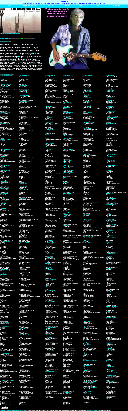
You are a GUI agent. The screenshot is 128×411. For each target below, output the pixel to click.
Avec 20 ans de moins (24, 250)
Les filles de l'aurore (111, 388)
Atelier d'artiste (23, 247)
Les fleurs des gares (68, 317)
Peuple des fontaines (50, 229)
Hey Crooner (48, 331)
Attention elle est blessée (89, 158)
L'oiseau (2, 228)
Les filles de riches (87, 323)
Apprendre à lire (67, 230)
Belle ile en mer (67, 393)
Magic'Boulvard (49, 248)
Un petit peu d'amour (6, 66)
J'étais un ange (86, 181)
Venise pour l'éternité (68, 91)
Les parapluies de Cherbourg (90, 239)
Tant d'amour (66, 375)
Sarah (107, 301)
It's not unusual (110, 363)
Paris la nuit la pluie (24, 309)
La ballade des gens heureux (52, 296)
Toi (36, 44)
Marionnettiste (109, 145)
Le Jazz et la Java (23, 79)
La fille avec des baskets (89, 183)
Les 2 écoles (86, 301)
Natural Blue (86, 343)
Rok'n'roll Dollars (110, 392)
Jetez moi (21, 134)
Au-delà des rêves (49, 294)
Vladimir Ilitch (86, 317)
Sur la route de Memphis (51, 86)
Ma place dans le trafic (50, 226)
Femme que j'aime (67, 173)
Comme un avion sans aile (6, 240)
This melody (66, 377)
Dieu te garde (22, 113)
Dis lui (84, 331)
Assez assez (66, 232)
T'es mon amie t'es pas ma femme (91, 312)
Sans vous (2, 402)
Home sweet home (87, 175)
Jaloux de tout (66, 279)
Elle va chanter (4, 92)
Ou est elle (65, 349)
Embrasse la (109, 135)
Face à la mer (3, 220)
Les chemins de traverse (51, 220)
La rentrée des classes (25, 279)
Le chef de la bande (50, 264)
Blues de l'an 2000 (110, 126)
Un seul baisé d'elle (24, 240)
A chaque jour (66, 226)
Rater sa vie (15, 44)
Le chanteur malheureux (6, 364)
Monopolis (85, 145)
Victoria (85, 316)
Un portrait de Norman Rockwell (53, 97)
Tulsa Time (22, 329)
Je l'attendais (86, 178)
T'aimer (2, 379)
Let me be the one (110, 349)
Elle (1, 90)
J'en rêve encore (49, 284)
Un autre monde (110, 328)
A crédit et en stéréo (24, 336)
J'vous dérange (23, 381)
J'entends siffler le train (112, 203)
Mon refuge (66, 336)
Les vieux (65, 145)
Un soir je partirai (4, 406)
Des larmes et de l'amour (51, 243)
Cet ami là (21, 257)
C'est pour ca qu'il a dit (25, 108)
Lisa (46, 224)
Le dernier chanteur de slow (26, 282)
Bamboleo (47, 336)
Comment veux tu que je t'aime (90, 398)
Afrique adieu (86, 268)
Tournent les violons (68, 134)
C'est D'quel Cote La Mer (25, 255)
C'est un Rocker (23, 348)
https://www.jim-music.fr (104, 410)
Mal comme (3, 313)
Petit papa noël (109, 359)
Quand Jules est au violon (51, 321)
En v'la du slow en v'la (88, 223)
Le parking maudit (23, 397)
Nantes (2, 162)
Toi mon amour (86, 118)
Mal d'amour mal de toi (6, 377)
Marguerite (108, 207)
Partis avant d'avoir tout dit (113, 148)
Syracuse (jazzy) (49, 347)
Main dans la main (4, 312)
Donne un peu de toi (88, 332)
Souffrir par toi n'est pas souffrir (71, 370)
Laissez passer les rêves (89, 137)
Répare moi (3, 291)
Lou (1, 311)
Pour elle (108, 208)
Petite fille (2, 289)
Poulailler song (4, 134)
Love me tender (49, 128)
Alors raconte (48, 302)
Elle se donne (22, 118)
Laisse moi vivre (49, 392)
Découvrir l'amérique (111, 128)
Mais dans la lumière (88, 336)
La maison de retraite (88, 229)
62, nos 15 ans (86, 156)
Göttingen (2, 158)
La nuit (2, 83)
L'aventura (47, 138)
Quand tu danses (67, 130)
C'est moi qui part (4, 331)
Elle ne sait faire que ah (112, 134)
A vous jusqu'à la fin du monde (70, 237)
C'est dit (2, 215)
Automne (65, 234)
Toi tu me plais (66, 379)
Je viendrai (3, 339)
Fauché (21, 363)
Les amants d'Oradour (24, 286)
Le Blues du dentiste (50, 344)
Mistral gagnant (110, 188)
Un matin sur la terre (50, 239)
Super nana (86, 234)
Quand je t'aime (23, 311)
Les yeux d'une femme (25, 220)
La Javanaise (109, 266)
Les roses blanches (5, 182)
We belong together (111, 220)
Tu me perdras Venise (27, 44)
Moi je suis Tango (49, 333)
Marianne (85, 199)
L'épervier (65, 95)
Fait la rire (47, 383)
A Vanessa (2, 328)
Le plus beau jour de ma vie (7, 225)
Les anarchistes (87, 84)
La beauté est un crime (111, 322)
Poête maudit (86, 402)
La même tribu (22, 388)
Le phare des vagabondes (69, 311)
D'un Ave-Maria (86, 399)
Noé (64, 340)
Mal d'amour (3, 376)
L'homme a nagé (67, 322)
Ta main (21, 317)
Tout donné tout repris (88, 340)
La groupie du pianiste (88, 135)
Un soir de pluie (4, 189)
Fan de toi (85, 172)
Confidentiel (66, 119)
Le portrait (2, 226)
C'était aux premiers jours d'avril (8, 89)
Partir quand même (50, 261)
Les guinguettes (4, 100)
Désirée (47, 306)
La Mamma (3, 252)
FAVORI (67, 6)
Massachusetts (109, 342)
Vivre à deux (22, 180)
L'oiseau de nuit (87, 259)
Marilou (21, 223)
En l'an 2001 (109, 138)
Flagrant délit (48, 356)
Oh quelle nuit (109, 246)
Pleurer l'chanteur (87, 203)
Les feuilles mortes (67, 186)
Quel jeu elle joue (67, 360)
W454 (84, 320)
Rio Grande (48, 81)
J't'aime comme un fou (111, 226)
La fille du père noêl (68, 153)
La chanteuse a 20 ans (111, 277)
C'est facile (22, 345)
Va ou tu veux (22, 177)
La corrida (47, 209)
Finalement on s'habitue (25, 124)
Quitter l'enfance (67, 364)
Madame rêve (3, 117)
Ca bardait (21, 332)
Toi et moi (2, 266)
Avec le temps (86, 79)
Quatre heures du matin (89, 207)
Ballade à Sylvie (87, 76)
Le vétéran (85, 307)
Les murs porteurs (49, 167)
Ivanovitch (65, 275)
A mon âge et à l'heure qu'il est (70, 228)
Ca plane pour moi (110, 161)
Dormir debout (48, 198)
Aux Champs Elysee (68, 198)
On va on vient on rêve (68, 348)
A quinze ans (3, 381)
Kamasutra (85, 251)
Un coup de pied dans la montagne (91, 210)
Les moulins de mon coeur (89, 237)
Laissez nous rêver (49, 360)
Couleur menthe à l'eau (7, 68)
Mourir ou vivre (67, 83)
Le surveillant (86, 305)
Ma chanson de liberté (68, 79)
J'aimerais (21, 129)
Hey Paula (108, 99)
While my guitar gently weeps (113, 338)
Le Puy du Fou (23, 285)
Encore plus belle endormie (7, 386)
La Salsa (2, 172)
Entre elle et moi (4, 388)
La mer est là (3, 96)
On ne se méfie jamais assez (70, 345)
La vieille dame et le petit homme (8, 395)
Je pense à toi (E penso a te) (7, 283)
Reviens (21, 166)
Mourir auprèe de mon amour (26, 199)
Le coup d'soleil (110, 205)
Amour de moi (22, 246)
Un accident (35, 47)
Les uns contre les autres (89, 142)
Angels (107, 223)
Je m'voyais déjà (4, 248)
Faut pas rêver (109, 91)
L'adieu (21, 273)
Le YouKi (108, 213)
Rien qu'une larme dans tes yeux (91, 339)
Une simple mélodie (88, 264)
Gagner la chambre (67, 270)
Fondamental (3, 221)
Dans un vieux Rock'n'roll (112, 382)
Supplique (47, 275)
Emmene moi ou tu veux (25, 360)
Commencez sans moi (50, 355)
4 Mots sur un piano (68, 118)
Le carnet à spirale (110, 387)
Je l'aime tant (48, 387)
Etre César (21, 263)
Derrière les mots (67, 397)
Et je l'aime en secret (5, 374)
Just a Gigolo (86, 102)
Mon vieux (21, 154)
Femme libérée (23, 91)
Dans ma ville (48, 381)
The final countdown (50, 148)
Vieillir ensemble (23, 178)
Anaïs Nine (108, 172)
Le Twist (21, 401)
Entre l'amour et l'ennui (25, 119)
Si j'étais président (49, 299)
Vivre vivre (47, 252)
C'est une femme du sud (6, 279)
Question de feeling (111, 209)
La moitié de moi (23, 275)
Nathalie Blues (23, 86)
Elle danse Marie (49, 256)
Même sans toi (109, 397)
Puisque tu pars (67, 129)
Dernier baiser (66, 396)
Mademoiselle (66, 327)
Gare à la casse (67, 272)
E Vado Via (22, 266)
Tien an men (3, 235)
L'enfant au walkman (68, 309)
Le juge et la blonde (68, 307)
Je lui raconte (86, 371)
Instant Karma (34, 50)
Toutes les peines (110, 88)
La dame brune (4, 159)
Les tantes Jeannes (50, 317)
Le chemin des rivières (68, 302)
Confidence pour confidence (70, 176)
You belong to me (67, 189)
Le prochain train (67, 312)
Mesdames (22, 149)
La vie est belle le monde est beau (53, 393)
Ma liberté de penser (50, 170)
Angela (64, 229)
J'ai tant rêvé (48, 339)
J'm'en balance (48, 388)
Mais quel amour (4, 347)
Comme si (2, 204)
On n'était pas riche (24, 307)
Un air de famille (110, 89)
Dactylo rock (22, 356)
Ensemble (2, 140)
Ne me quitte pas (67, 146)
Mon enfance (22, 151)
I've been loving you (50, 205)
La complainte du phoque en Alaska (28, 383)
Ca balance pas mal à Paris (89, 130)
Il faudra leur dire (49, 204)
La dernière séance (24, 385)
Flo (107, 139)
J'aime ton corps (67, 278)
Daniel (84, 170)
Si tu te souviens (4, 108)
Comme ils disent (4, 243)
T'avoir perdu (22, 236)
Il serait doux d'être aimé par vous (53, 358)
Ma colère (21, 59)
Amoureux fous (49, 352)
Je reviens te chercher (50, 309)
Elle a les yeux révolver (89, 115)
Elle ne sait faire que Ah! (7, 62)
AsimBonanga (66, 215)
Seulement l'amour (24, 327)
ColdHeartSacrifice (49, 119)
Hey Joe (65, 183)
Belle (1, 299)
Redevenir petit (87, 325)
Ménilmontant (109, 80)
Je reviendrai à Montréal (112, 225)
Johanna (2, 284)
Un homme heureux (111, 393)
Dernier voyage (87, 121)
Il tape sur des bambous (112, 121)
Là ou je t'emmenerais (50, 165)
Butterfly (21, 191)
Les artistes (22, 289)
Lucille (84, 231)
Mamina (85, 392)
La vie (84, 187)
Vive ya (2, 197)
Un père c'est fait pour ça (8, 49)
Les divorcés (86, 194)
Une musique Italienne (24, 322)
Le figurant (85, 299)
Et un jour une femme (50, 160)
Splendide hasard (87, 150)
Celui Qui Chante (87, 132)
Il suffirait (108, 293)
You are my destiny (111, 96)
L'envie (64, 223)
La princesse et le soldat (51, 391)
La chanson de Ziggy (88, 134)
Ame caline (3, 55)
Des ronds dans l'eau (50, 258)
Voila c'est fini (109, 329)
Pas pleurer (66, 85)
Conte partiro (3, 144)
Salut (64, 204)
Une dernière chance (5, 236)
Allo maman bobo (4, 124)
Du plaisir (21, 326)
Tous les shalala (4, 370)
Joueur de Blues (87, 225)
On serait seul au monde (69, 347)
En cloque (108, 175)
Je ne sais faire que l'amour (26, 377)
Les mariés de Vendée (24, 295)
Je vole (84, 288)
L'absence (21, 270)
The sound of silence (111, 307)
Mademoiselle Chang (88, 143)
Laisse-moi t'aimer (87, 334)
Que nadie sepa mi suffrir (51, 175)
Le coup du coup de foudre (26, 393)
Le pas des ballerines (50, 216)
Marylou (21, 193)
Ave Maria (2, 242)
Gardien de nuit (49, 202)
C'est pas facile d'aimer (25, 107)
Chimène (108, 194)
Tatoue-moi (85, 355)
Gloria (84, 246)
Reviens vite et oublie (50, 266)
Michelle (47, 298)
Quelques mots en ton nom (70, 361)
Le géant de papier (67, 171)
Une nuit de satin (87, 310)
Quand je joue (66, 358)
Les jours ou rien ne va (6, 307)
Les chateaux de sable (24, 89)
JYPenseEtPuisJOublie (6, 363)
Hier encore (3, 247)
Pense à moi (48, 142)
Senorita (2, 318)
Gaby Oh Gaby (4, 113)
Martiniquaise (109, 313)
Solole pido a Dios (49, 177)
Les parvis (3, 56)
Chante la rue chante (88, 397)
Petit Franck (48, 250)
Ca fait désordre (23, 342)
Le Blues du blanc (23, 390)
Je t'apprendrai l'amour (6, 337)
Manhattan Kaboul (110, 186)
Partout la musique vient (69, 353)
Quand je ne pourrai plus (6, 401)
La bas (64, 124)
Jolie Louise (22, 185)
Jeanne (65, 398)
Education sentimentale (89, 123)
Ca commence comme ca (51, 353)
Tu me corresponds (50, 236)
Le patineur (66, 310)
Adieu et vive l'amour (50, 375)
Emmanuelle (109, 137)
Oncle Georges (23, 306)
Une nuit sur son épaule (112, 377)
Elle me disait (22, 116)
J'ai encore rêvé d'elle (68, 103)
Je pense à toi (86, 180)
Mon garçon (22, 301)
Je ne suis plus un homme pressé (91, 283)
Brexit (40, 63)
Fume (20, 364)
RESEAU (50, 6)
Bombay (85, 159)
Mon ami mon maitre (111, 286)
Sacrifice (47, 121)
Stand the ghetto (4, 180)
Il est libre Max (48, 372)
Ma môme (65, 169)
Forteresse (85, 216)
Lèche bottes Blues (24, 391)
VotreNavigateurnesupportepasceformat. (20, 35)
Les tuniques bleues (24, 398)
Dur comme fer (48, 199)
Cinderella (21, 208)
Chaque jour (86, 215)
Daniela (21, 358)
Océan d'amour (4, 315)
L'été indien (66, 203)
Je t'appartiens (48, 310)
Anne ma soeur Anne (88, 100)
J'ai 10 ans (2, 130)
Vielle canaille (48, 99)
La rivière (85, 294)
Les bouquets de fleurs (25, 290)
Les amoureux (66, 313)
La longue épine (67, 296)
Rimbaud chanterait (88, 208)
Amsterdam (66, 139)
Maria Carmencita (87, 144)
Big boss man (22, 340)
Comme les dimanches (25, 209)
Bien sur (21, 103)
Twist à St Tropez (23, 239)
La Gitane (21, 274)
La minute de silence (88, 138)
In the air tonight (110, 110)
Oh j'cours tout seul (111, 391)
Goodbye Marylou (87, 247)
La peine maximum (5, 76)
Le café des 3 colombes (112, 79)
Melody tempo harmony (6, 175)
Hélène (64, 273)
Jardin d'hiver (48, 340)
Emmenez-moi (3, 245)
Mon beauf (108, 189)
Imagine (65, 208)
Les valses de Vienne (50, 247)
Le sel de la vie (48, 246)
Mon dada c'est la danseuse (113, 288)
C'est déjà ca (3, 127)
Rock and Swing (23, 187)
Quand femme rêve (67, 359)
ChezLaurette (36, 60)
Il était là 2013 (86, 278)
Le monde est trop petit (25, 396)
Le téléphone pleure (5, 368)
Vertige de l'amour (4, 119)
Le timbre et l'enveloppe (12, 58)
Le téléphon (86, 379)
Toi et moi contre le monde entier (8, 371)
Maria (107, 380)
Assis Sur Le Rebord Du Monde (53, 188)
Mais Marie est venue (5, 345)
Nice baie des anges (24, 226)
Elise (107, 155)
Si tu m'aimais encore (24, 171)
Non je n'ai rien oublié (5, 257)
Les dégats (65, 316)
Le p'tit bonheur (49, 151)
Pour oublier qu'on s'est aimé (90, 380)
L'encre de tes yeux (50, 215)
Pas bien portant (49, 268)
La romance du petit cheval (70, 300)
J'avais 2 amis (22, 214)
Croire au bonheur (23, 111)
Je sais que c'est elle (68, 280)
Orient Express (48, 361)
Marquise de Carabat (68, 329)
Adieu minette (109, 171)
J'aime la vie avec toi (5, 282)
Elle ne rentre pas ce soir (25, 359)
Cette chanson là (5, 53)
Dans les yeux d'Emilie (68, 199)
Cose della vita (48, 144)
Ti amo (107, 368)
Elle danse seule (49, 280)
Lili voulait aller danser (29, 55)
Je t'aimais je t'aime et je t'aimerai (53, 208)
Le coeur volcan (67, 306)
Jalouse (2, 334)
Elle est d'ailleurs (110, 133)
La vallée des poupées (88, 295)
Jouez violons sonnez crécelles (71, 288)
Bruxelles (85, 160)
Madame (2, 343)
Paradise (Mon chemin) (88, 382)
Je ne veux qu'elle (87, 116)
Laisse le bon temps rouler (26, 387)
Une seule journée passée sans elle (92, 235)
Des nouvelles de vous (111, 129)
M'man (21, 403)
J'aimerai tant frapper (24, 213)
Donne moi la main (110, 130)
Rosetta (2, 294)
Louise (23, 58)
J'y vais (47, 162)
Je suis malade (109, 272)
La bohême (3, 251)
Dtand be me (109, 337)
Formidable (3, 246)
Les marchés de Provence (51, 316)
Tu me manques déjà (34, 66)
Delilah (107, 361)
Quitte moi (108, 151)
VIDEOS (99, 6)
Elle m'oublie (66, 219)
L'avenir (14, 53)
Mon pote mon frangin (24, 153)
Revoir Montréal (23, 316)
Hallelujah (65, 181)
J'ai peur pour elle (49, 359)
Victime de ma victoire (88, 356)
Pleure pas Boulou (110, 149)
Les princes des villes (88, 140)
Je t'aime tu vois (23, 133)
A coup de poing (23, 102)
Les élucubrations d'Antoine (7, 148)
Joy (46, 245)
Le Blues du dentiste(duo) (51, 343)
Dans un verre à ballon (111, 215)
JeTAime (85, 250)
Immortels (2, 115)
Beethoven (85, 269)
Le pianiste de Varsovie (51, 312)
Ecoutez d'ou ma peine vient (7, 128)
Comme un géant (4, 122)
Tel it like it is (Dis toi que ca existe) (54, 88)
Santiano (65, 96)
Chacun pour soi (23, 349)
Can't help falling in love (51, 124)
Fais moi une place (67, 264)
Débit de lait (3, 273)
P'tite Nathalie (48, 365)
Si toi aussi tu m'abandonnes (52, 83)
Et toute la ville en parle (25, 264)
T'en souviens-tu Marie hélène (26, 173)
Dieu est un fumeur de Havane (113, 262)
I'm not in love (3, 80)
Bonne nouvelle (49, 189)
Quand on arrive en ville (25, 99)
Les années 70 (22, 288)
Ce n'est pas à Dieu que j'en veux (27, 106)
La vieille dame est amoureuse (26, 62)
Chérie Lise (86, 166)
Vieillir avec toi (48, 182)
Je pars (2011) (86, 368)
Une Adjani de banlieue (89, 326)
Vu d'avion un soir (87, 212)
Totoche (21, 176)
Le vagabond (3, 369)
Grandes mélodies (4, 280)
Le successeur (86, 304)
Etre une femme (87, 277)
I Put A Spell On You (68, 166)
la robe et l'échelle (49, 212)
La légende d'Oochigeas (112, 232)
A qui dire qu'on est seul (89, 396)
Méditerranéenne (67, 81)
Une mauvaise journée (68, 188)
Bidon (1, 126)
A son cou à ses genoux (69, 231)
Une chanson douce (50, 348)
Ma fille (107, 300)
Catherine (21, 105)
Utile (64, 385)
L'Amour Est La (87, 139)
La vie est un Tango (68, 301)
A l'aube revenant (49, 186)
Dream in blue (48, 255)
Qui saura (85, 338)
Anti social (108, 365)
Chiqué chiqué (4, 300)
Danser (64, 248)
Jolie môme (86, 81)
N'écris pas (65, 337)
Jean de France (23, 269)
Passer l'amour (86, 311)
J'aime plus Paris (110, 354)
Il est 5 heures (66, 151)
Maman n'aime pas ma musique (27, 221)
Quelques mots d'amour (89, 148)
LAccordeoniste (49, 111)
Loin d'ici (85, 197)
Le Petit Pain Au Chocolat (69, 200)
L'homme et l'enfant (24, 333)
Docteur (65, 255)
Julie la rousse (109, 197)
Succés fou (3, 320)
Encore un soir (66, 121)
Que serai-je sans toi (68, 148)
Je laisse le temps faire (50, 161)
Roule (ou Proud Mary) (25, 232)
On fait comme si (4, 229)
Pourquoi (21, 160)
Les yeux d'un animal (88, 306)
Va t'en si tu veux (67, 387)
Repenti (108, 169)
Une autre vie (3, 111)
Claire (46, 380)
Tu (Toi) (108, 369)
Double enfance (67, 257)
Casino (84, 270)
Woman (65, 210)
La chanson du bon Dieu (112, 140)
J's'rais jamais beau (5, 340)
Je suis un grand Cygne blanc (70, 283)
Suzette (21, 188)
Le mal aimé (3, 366)
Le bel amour (3, 99)
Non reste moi (3, 288)
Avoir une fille (109, 240)
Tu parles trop (48, 92)
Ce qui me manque (24, 253)
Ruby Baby (22, 234)
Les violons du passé (24, 300)
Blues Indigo (66, 240)
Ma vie (1, 103)
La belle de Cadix (87, 107)
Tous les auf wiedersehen (112, 289)
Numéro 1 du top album (25, 305)
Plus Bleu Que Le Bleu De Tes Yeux (28, 158)
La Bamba (85, 96)
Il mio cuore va (109, 255)
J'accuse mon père (87, 354)
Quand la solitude (23, 312)
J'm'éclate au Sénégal (50, 107)
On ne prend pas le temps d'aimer (114, 146)
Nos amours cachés (24, 302)
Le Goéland (48, 396)
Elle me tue (3, 332)
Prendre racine (4, 232)
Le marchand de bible (24, 395)
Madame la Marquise (111, 164)
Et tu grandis (3, 333)
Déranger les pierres (68, 250)
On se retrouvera (49, 241)
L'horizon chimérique (68, 323)
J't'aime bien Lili (110, 112)
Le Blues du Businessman (6, 355)
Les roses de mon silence (51, 326)
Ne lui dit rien (22, 224)
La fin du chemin (87, 185)
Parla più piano (109, 229)
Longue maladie (87, 198)
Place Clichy (66, 356)
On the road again (4, 177)
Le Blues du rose (110, 356)
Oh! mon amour (4, 316)
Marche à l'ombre (110, 187)
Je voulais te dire (87, 224)
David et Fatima (110, 166)
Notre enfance (22, 304)
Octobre (47, 228)
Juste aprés (66, 123)
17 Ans (2, 358)
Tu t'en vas (3, 110)
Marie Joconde (4, 102)
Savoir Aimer (48, 176)
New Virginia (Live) (67, 338)
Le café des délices (111, 78)
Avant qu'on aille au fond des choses (72, 235)
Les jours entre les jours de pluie (71, 318)
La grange (108, 399)
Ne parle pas (22, 155)
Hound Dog (48, 126)
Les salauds (86, 196)
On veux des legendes (24, 406)
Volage (46, 100)
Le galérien (48, 150)
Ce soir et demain (4, 210)
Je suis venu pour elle (68, 399)
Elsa (38, 62)
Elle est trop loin (23, 192)
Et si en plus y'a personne (6, 129)
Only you (108, 95)
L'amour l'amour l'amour (89, 349)
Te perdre (47, 89)
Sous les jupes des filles (6, 135)
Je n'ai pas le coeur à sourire (26, 130)
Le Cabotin (3, 253)
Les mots (85, 361)
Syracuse (47, 345)
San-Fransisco (86, 127)
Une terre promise (49, 95)
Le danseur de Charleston (112, 116)
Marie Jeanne (86, 309)
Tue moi (47, 181)
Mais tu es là (109, 144)
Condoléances (48, 159)
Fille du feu (65, 267)
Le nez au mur (22, 144)
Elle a (20, 115)
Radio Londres (4, 155)
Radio (84, 262)
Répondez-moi (48, 231)
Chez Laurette (86, 167)
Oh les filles (3, 150)
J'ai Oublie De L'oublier (25, 375)
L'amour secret (23, 277)
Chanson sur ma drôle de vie (113, 376)
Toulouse (21, 81)
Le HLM (108, 182)
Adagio (2, 138)
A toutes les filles (23, 248)
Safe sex (2, 234)
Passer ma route (87, 126)
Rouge (64, 132)
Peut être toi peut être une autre (27, 310)
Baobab (21, 251)
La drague (47, 328)
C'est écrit (36, 53)
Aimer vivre (66, 218)
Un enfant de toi (110, 107)
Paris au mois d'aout (36, 68)
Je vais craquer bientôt (25, 380)
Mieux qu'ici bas (67, 113)
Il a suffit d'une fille (24, 370)
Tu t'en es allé (66, 381)
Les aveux (85, 193)
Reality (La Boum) (110, 199)
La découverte (22, 137)
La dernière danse (87, 289)
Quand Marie (22, 162)
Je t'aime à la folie (110, 273)
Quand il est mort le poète (51, 320)
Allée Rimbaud (86, 395)
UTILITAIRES (83, 6)
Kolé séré (108, 122)
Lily (107, 159)
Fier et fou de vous (110, 383)
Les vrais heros (23, 399)
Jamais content (4, 132)
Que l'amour (22, 313)
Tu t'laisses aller (4, 268)
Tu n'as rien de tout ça (50, 91)
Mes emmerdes (4, 256)
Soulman (2, 166)
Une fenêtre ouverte (111, 102)
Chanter (47, 158)
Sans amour (22, 169)
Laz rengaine (109, 278)
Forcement (65, 268)
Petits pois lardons (67, 355)
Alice (20, 337)
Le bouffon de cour (24, 140)
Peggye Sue (3, 202)
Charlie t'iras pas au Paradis (52, 305)
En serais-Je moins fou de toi (26, 49)
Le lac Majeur (86, 345)
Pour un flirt (86, 204)
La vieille (108, 295)
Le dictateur (3, 396)
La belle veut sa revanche (89, 252)
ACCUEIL (8, 6)
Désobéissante (66, 253)
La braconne (109, 275)
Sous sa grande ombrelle (69, 372)
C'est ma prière (86, 329)
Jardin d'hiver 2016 (49, 342)
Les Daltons (66, 202)
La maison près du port (112, 252)
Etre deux (85, 171)
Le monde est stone (111, 316)
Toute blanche (109, 290)
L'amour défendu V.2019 (51, 390)
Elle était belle (48, 382)
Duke (14, 59)
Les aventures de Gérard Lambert (114, 185)
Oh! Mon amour (5, 44)
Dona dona (3, 361)
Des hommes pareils (50, 197)
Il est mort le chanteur (20, 65)
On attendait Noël (67, 344)
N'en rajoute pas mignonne (26, 225)
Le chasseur (86, 188)
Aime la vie (28, 69)
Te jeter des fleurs (49, 180)
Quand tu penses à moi (25, 164)
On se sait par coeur (5, 230)
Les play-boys (66, 156)
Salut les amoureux (68, 205)
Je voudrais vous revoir (69, 122)
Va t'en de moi (66, 386)
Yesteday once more (68, 404)
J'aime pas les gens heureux (26, 374)
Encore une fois (49, 307)
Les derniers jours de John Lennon (28, 291)
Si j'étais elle (66, 368)
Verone (107, 241)
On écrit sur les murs (24, 200)
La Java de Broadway (88, 290)
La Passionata (48, 332)
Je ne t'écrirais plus (5, 336)
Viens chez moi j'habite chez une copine (116, 192)
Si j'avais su (22, 170)
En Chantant (86, 274)
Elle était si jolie (4, 91)
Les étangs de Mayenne (25, 294)
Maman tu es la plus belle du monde (92, 110)
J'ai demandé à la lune (68, 106)
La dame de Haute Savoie (51, 210)
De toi (46, 295)
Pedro (64, 86)
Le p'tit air (85, 124)
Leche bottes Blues (6, 65)
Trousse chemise (4, 267)
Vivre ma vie (22, 182)
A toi (64, 197)
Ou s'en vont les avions (69, 350)
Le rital (2, 342)
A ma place (3, 153)
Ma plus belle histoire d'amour (7, 161)
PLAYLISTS (116, 6)
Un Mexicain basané (50, 105)
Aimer (107, 239)
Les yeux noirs (23, 50)
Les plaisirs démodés (5, 255)
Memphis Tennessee (6, 47)
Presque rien (48, 230)
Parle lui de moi (4, 317)
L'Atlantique (109, 142)
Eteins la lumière (4, 154)
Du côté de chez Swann (25, 197)
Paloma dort (48, 76)
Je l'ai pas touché (4, 305)
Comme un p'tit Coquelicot (89, 348)
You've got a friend (67, 164)
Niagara (65, 339)
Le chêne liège (48, 214)
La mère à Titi (109, 178)
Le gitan (21, 142)
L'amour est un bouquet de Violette (92, 108)
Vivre (34, 59)
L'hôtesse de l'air (67, 158)
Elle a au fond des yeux (69, 258)
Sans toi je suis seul (22, 68)
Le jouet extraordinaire (6, 365)
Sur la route (48, 285)
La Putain (108, 294)
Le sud (84, 377)
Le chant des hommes (88, 296)
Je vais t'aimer (86, 285)
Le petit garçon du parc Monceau (27, 284)
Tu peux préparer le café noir (52, 94)
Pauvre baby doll (49, 79)
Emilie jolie (65, 261)
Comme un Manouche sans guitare (114, 352)
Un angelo (65, 101)
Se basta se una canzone (51, 145)
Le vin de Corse (67, 76)
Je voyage (2, 250)
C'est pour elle (109, 127)
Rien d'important (23, 230)
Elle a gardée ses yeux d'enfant (91, 333)
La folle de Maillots (5, 391)
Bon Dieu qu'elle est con (51, 338)
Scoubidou (108, 247)
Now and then (109, 336)
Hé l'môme (21, 128)
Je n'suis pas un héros (25, 96)
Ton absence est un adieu (51, 90)
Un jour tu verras (87, 350)
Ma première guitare (111, 245)
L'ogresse (108, 285)
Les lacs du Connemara (89, 302)
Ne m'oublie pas (87, 232)
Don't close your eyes (68, 391)
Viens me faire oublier (24, 241)
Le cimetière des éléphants (26, 392)
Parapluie (28, 59)
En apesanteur (4, 219)
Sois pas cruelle (23, 235)
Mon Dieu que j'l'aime (111, 390)
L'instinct (22, 56)
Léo (20, 283)
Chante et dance (87, 88)
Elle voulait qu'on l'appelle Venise (71, 259)
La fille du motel (23, 386)
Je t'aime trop (22, 379)
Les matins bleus (4, 101)
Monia (107, 105)
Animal (46, 187)
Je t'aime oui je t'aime (5, 390)
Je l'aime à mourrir (49, 207)
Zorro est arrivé (49, 349)
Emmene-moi (37, 69)
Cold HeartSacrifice (21, 66)
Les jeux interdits (67, 187)
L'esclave (108, 284)
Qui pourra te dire (87, 337)
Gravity (65, 213)
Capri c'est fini (48, 377)
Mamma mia (66, 80)
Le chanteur (22, 97)
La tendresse (22, 139)
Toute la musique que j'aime (70, 224)
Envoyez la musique (24, 121)
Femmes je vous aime (7, 60)
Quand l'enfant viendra (111, 150)
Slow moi (2, 403)
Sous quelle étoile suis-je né (90, 263)
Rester (64, 365)
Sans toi (108, 153)
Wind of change (110, 258)
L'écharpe (47, 395)
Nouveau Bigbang (67, 342)
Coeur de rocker (67, 246)
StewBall (65, 97)
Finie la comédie (23, 126)
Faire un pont (22, 212)
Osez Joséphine (4, 118)
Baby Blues (22, 339)
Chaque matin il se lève (25, 350)
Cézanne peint (86, 133)
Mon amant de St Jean (111, 81)
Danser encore (4, 216)
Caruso (47, 155)
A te (1, 143)
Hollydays (85, 248)
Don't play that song (5, 85)
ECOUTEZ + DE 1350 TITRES (29, 6)
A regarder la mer (4, 88)
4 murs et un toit (4, 169)
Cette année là (3, 360)
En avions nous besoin (25, 262)
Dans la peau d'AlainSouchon (26, 258)
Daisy (1, 301)
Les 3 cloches (48, 113)
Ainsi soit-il (86, 99)
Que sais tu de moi (5, 352)
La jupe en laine (67, 295)
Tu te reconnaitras (87, 313)
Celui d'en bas (3, 212)
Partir (64, 352)
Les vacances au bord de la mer (91, 230)
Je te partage (109, 274)
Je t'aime (21, 132)
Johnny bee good (4, 323)
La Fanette (65, 142)
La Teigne (108, 180)
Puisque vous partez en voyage (53, 262)
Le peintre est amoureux (112, 282)
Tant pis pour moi (23, 172)
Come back (22, 354)
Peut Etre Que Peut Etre (112, 86)
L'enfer (21, 145)
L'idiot (64, 78)
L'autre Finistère (87, 90)
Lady (20, 216)
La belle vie (109, 243)
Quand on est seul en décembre (53, 173)
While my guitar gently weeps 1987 (114, 339)
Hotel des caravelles (68, 274)
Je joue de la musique (5, 223)
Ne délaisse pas (23, 404)
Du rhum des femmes (111, 312)
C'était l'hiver (48, 193)
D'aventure (108, 269)
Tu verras (21, 83)
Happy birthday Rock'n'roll (26, 365)
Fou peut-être (66, 269)
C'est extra (85, 80)
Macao (84, 390)
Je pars (85, 366)
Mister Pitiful (22, 203)
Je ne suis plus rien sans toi (26, 215)
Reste (20, 165)
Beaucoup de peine (24, 252)
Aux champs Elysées (6, 69)
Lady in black (109, 371)
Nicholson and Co (87, 200)
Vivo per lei (3, 145)
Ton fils (65, 133)
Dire (1, 218)
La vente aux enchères (50, 311)
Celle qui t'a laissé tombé (25, 343)
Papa (1, 348)
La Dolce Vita (3, 306)
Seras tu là (85, 149)
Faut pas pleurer (23, 123)
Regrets (85, 359)
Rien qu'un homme (5, 107)
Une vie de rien (66, 383)
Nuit (64, 127)
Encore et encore (49, 200)
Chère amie (86, 113)
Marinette (21, 148)
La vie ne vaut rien (4, 133)
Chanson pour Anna (24, 110)
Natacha (65, 126)
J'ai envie (47, 385)
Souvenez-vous (67, 374)
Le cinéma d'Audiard (88, 298)
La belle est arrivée (67, 290)
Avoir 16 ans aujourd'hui (25, 338)
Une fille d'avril (66, 403)
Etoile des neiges (110, 310)
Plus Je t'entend (4, 105)
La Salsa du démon (87, 388)
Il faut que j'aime (87, 176)
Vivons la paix (48, 183)
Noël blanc (65, 108)
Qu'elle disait (3, 106)
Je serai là (85, 284)
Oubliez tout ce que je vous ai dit (91, 202)
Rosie (46, 232)
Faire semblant (23, 122)
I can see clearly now (25, 53)
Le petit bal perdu (4, 199)
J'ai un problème (67, 220)
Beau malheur (48, 130)
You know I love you (111, 305)
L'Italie (2, 310)
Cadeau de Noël (87, 161)
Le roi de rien (86, 192)
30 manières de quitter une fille (90, 155)
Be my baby (109, 347)
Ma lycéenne (109, 113)
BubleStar (65, 395)
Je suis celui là (109, 321)
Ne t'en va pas (3, 286)
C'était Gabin (22, 256)
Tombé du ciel (19, 69)
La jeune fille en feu (15, 55)
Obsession (65, 343)
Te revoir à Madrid (23, 320)
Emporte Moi (3, 94)
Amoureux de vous (24, 205)
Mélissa (65, 331)
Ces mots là (86, 164)
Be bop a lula (48, 270)
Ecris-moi (108, 132)
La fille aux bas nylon (68, 291)
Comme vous (86, 169)
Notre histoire (22, 156)
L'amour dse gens (67, 298)
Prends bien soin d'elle (6, 350)
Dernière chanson (49, 196)
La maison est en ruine (88, 186)
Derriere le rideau (67, 251)
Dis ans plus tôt (87, 273)
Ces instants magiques (50, 354)
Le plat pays (66, 144)
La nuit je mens (13, 56)
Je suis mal (66, 282)
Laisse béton (109, 177)
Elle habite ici (48, 282)
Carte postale (48, 191)
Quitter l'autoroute (23, 315)
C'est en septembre (50, 304)
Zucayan (65, 388)
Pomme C (2, 231)
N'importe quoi (48, 171)
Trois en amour (23, 237)
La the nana (86, 83)
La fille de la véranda (68, 293)
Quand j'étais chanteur (88, 205)
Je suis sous (22, 78)
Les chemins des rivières (69, 315)
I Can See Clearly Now (68, 192)
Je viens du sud (87, 286)
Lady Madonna (109, 334)
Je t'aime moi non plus (111, 263)
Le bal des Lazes (87, 255)
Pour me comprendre (88, 146)
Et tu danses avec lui (5, 205)
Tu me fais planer (87, 209)
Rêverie (65, 88)
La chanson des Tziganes (25, 272)
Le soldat (47, 169)
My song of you (67, 401)
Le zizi (107, 158)
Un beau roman (87, 218)
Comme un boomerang (111, 261)
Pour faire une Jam (5, 263)
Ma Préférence (66, 328)
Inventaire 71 (86, 177)
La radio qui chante (111, 396)
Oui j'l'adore (109, 101)
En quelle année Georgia (23, 60)
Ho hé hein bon (87, 375)
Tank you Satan (87, 85)
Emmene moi (66, 262)
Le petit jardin (66, 155)
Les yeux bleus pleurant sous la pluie (28, 219)
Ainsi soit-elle (22, 204)
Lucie (84, 401)
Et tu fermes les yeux (5, 95)
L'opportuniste (66, 159)
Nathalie (47, 318)
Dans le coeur (22, 112)
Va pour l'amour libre (68, 90)
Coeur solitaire (23, 353)
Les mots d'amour (49, 112)
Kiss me (2, 207)
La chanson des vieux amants (70, 140)
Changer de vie (4, 278)
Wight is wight (86, 213)
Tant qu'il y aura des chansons (27, 318)
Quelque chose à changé (51, 80)
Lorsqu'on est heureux (68, 137)
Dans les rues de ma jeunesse (52, 291)
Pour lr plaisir (48, 364)
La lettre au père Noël (111, 76)
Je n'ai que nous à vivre (6, 224)
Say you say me (87, 94)
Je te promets (66, 221)
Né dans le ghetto (4, 176)
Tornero (65, 100)
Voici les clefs (48, 300)
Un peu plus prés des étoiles (52, 323)
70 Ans (21, 243)
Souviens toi (48, 178)
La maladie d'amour (88, 291)
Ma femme (2, 344)
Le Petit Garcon (110, 298)
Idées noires (3, 171)
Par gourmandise (4, 261)
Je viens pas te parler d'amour (26, 135)
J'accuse (85, 279)
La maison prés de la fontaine (90, 376)
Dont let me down (110, 333)
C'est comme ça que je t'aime (90, 328)
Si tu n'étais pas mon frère (51, 84)
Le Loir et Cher (86, 189)
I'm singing (22, 268)
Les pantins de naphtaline (51, 221)
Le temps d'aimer (67, 321)
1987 (1, 209)
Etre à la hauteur (49, 132)
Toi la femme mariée (5, 270)
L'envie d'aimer (4, 78)
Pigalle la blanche (4, 178)
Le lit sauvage (3, 397)
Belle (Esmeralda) (87, 385)
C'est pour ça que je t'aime (51, 379)
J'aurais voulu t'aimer (88, 280)
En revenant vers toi (24, 361)
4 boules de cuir (23, 76)
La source (65, 111)
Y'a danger (47, 101)
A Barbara (21, 245)
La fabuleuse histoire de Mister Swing (92, 228)
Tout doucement (4, 185)
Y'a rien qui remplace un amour (53, 102)
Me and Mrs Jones (4, 187)
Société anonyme (49, 85)
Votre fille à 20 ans (110, 302)
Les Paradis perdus (5, 309)
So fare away (86, 369)
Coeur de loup (109, 118)
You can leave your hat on (69, 194)
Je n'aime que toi (23, 376)
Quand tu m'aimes (4, 264)
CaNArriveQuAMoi (6, 59)
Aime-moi (2, 327)
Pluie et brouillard (23, 228)
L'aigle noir (3, 160)
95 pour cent (48, 273)
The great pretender (111, 344)
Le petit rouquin (87, 191)
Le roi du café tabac (111, 283)
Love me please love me (89, 261)
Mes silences (22, 150)
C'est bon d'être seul (24, 344)
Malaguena (3, 275)
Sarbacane (47, 234)
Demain (108, 84)
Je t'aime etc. (66, 284)
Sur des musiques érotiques (52, 368)
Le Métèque (48, 274)
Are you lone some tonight (51, 123)
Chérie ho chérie (23, 352)
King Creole (48, 127)
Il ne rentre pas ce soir (24, 371)
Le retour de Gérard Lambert (113, 183)
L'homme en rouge (87, 256)
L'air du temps (48, 164)
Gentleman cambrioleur (69, 150)
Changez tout (86, 220)
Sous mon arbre (67, 371)
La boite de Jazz (87, 226)
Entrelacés (22, 210)
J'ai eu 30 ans (66, 277)
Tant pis (108, 234)
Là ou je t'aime (23, 278)
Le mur (46, 166)
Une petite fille (22, 84)
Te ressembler (48, 235)
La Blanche (109, 176)
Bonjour (47, 376)
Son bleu (108, 191)
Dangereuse (3, 302)
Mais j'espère (109, 143)
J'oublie (65, 286)
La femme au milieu (50, 133)
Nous (64, 84)
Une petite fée (66, 382)
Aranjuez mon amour (111, 202)
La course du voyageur (88, 182)
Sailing (107, 236)
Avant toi (2, 213)
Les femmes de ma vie (5, 399)
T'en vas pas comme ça (89, 364)
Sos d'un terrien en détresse (26, 100)
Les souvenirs (66, 320)
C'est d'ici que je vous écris (7, 214)
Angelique (85, 241)
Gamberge (21, 127)
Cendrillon (108, 327)
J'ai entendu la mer (5, 304)
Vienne (2, 164)
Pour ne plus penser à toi (25, 159)
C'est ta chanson (87, 165)
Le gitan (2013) (23, 143)
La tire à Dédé (109, 181)
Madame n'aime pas (50, 225)
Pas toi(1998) (66, 128)
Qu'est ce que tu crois (68, 363)
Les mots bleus (4, 321)
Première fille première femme (7, 290)
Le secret (21, 293)
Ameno (46, 135)
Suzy (1, 58)
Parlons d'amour (49, 363)
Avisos (64, 236)
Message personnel (50, 259)
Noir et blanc (48, 172)
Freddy (107, 251)
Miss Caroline (22, 402)
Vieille (107, 210)
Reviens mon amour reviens (9, 50)
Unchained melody (110, 218)
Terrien (64, 376)
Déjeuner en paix (110, 318)
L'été (1, 173)
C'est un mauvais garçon (112, 173)
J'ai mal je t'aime (49, 386)
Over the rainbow (67, 116)
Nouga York (22, 80)
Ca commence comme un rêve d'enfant (73, 242)
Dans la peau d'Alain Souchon (9, 63)
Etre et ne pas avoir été (88, 275)
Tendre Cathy (3, 296)
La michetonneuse (87, 253)
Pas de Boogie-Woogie (50, 78)
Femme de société (4, 354)
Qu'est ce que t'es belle (89, 117)
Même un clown (23, 194)
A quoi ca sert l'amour (50, 110)
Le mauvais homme (88, 300)
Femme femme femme (111, 270)
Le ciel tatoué (66, 304)
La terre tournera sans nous (7, 97)
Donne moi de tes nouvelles (70, 256)
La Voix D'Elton (23, 280)
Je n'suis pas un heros (34, 58)
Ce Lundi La (86, 162)
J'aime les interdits (24, 372)
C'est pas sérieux (23, 207)
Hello (84, 92)
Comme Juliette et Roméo (89, 245)
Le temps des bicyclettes (22, 47)
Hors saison (48, 203)
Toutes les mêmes (110, 248)
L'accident (21, 382)
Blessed (47, 118)
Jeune (107, 355)
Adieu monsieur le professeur (70, 94)
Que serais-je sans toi (35, 65)
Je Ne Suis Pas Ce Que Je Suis (90, 282)
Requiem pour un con (111, 267)
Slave (46, 251)
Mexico (84, 111)
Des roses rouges (87, 105)
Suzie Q (21, 94)
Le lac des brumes (49, 397)
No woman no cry (4, 192)
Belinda (2, 359)
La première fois (87, 293)
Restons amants (67, 366)
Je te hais (2, 338)
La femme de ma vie (5, 285)
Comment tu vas (67, 247)
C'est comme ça (49, 156)
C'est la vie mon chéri (24, 347)
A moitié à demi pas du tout (90, 129)
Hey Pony (21, 366)
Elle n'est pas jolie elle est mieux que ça (29, 117)
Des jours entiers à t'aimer (69, 252)
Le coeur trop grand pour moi (70, 305)
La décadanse (109, 264)
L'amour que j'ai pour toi (25, 218)
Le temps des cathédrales (89, 386)
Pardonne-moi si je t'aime (28, 63)
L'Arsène (65, 154)
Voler (84, 318)
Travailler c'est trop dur (69, 380)
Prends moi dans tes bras (25, 161)
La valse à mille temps (68, 143)
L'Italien (108, 299)
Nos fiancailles (86, 372)
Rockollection (66, 402)
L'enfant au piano (110, 280)
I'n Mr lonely (3, 194)
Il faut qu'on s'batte (50, 283)
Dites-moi (85, 221)
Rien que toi (22, 231)
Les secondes (22, 146)
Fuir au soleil (86, 173)
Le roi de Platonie (4, 398)
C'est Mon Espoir (67, 245)
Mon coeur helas (67, 334)
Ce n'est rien (66, 243)
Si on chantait (66, 369)
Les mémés (48, 288)
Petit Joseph (66, 354)
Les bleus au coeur (111, 92)
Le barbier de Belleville (111, 296)
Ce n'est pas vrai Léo (5, 382)
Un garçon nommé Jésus (25, 323)
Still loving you (109, 257)
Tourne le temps (23, 321)
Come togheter (109, 332)
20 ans (107, 124)
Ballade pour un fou (68, 239)
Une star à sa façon (50, 237)
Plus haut (108, 323)
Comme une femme (50, 194)
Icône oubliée (22, 369)
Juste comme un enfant (69, 289)
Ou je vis (108, 85)
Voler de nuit (3, 237)
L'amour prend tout (68, 299)
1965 (84, 267)
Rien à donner (22, 167)
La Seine (108, 374)
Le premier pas (86, 322)
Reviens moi (22, 229)
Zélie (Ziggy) (86, 153)
